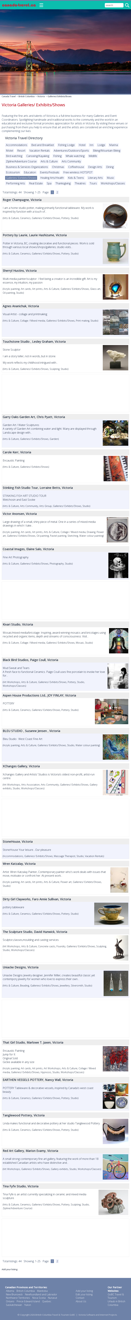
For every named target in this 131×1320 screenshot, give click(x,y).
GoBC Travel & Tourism (116, 1296)
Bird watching (14, 156)
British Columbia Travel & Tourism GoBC (55, 1314)
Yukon (27, 1304)
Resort (21, 150)
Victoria (41, 96)
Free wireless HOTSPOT (78, 172)
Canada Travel (9, 96)
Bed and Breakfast (42, 145)
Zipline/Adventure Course (21, 161)
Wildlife (93, 156)
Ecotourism (13, 172)
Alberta (10, 1290)
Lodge (101, 145)
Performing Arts (15, 183)
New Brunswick (14, 1294)
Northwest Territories (18, 1297)
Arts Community (71, 161)
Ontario (10, 1301)
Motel (9, 150)
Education (30, 172)
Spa (49, 183)
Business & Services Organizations (27, 167)
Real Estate (36, 183)
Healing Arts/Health (52, 178)
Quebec (46, 1301)
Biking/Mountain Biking (106, 150)
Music (110, 178)
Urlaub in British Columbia (116, 1303)
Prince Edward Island (28, 1301)
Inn (91, 145)
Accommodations (16, 145)
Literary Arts (95, 178)
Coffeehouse (76, 167)
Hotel (82, 145)
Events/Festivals (49, 172)
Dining (110, 167)
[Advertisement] (65, 393)
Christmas (58, 167)
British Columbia (27, 96)
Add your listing (9, 1269)
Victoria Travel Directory (24, 138)
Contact (80, 1297)
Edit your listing (84, 1294)
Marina (113, 145)
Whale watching (75, 156)
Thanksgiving (63, 183)
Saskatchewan (14, 1304)
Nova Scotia (39, 1297)
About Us (81, 1301)
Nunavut (52, 1297)
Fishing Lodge (66, 145)
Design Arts (95, 167)
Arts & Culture (49, 161)
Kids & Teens (76, 178)
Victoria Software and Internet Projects (97, 1314)
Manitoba (42, 1290)
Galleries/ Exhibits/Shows (59, 96)
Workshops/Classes (113, 183)
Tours (93, 183)
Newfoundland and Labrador (41, 1294)
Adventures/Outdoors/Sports (71, 150)
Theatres (80, 183)
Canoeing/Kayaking (37, 156)
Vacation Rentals (39, 150)
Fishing (57, 156)
